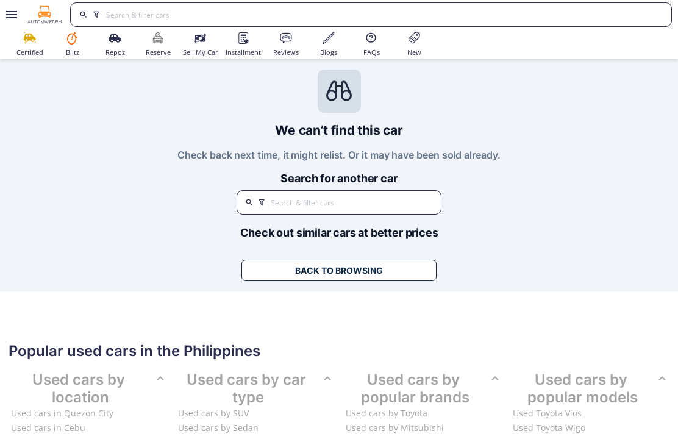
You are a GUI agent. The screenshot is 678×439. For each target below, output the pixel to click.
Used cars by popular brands (431, 388)
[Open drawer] (9, 14)
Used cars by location (99, 388)
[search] (83, 14)
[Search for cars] (384, 14)
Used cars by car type (261, 388)
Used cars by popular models (598, 388)
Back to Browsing (339, 270)
